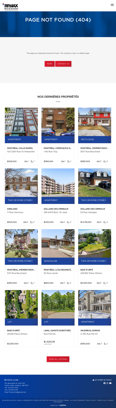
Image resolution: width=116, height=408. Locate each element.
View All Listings (58, 359)
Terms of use (101, 400)
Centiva (62, 405)
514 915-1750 (13, 390)
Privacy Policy (91, 400)
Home (49, 64)
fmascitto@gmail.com (17, 392)
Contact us (63, 64)
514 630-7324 (13, 388)
